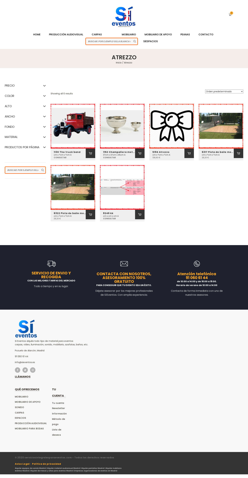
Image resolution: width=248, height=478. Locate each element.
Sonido (19, 407)
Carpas (97, 34)
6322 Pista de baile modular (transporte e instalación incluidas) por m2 (70, 213)
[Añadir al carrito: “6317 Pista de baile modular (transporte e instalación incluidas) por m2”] (238, 153)
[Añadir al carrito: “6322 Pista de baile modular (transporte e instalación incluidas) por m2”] (90, 214)
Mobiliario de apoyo (28, 401)
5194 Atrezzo (161, 152)
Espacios (20, 417)
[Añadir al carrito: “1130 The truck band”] (90, 153)
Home (36, 34)
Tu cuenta (58, 403)
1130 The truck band (67, 152)
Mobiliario (129, 34)
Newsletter (58, 408)
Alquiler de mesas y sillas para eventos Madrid (51, 470)
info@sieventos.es (25, 362)
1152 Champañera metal (119, 152)
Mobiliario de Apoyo (158, 34)
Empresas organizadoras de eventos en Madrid (95, 470)
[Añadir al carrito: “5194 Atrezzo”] (189, 153)
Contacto (205, 34)
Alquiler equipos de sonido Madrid (30, 468)
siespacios (150, 41)
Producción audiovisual (31, 423)
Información (59, 413)
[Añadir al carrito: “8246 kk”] (140, 214)
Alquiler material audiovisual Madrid (63, 468)
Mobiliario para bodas (29, 428)
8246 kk (108, 213)
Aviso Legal (22, 463)
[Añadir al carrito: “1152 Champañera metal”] (140, 153)
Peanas (185, 34)
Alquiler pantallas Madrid (92, 468)
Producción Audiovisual (66, 34)
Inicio (119, 62)
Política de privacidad (46, 463)
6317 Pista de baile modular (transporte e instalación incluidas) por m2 (218, 152)
